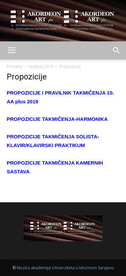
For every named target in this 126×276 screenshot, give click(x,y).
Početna (14, 66)
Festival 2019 (41, 66)
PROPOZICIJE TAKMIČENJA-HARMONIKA (57, 119)
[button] (116, 50)
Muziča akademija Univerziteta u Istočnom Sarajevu (65, 268)
